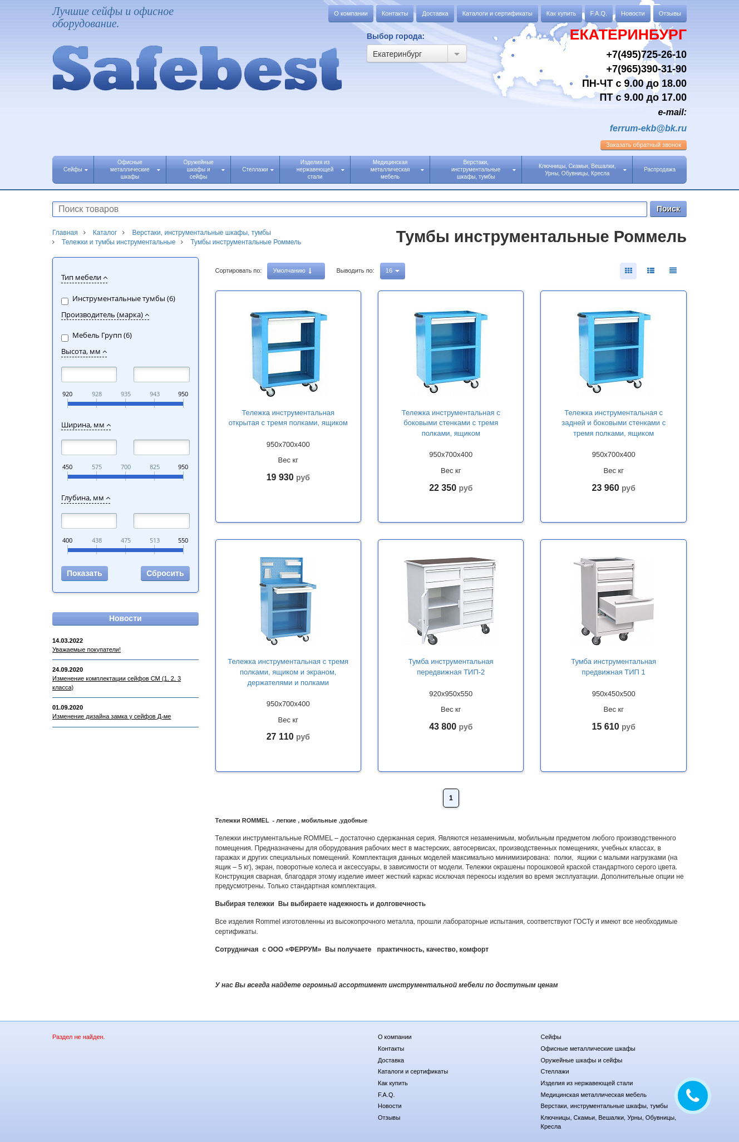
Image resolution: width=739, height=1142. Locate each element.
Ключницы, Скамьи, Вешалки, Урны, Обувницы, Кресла (583, 169)
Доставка (435, 13)
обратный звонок (643, 144)
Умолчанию (292, 270)
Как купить (561, 13)
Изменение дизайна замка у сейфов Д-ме (111, 716)
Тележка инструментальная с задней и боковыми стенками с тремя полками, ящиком (613, 422)
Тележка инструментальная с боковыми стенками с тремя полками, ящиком (451, 422)
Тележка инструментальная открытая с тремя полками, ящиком (288, 417)
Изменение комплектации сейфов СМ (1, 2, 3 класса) (116, 683)
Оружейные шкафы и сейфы (204, 169)
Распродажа (660, 169)
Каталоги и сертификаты (497, 13)
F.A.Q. (599, 13)
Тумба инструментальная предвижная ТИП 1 (613, 666)
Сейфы (75, 169)
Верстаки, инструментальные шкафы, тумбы (483, 169)
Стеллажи (257, 169)
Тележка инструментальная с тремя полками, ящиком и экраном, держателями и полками (288, 671)
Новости (633, 13)
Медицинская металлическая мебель (397, 169)
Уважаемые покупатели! (86, 649)
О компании (351, 13)
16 (393, 270)
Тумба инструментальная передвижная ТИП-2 (451, 666)
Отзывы (670, 13)
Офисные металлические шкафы (135, 169)
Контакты (395, 13)
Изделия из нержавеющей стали (321, 169)
